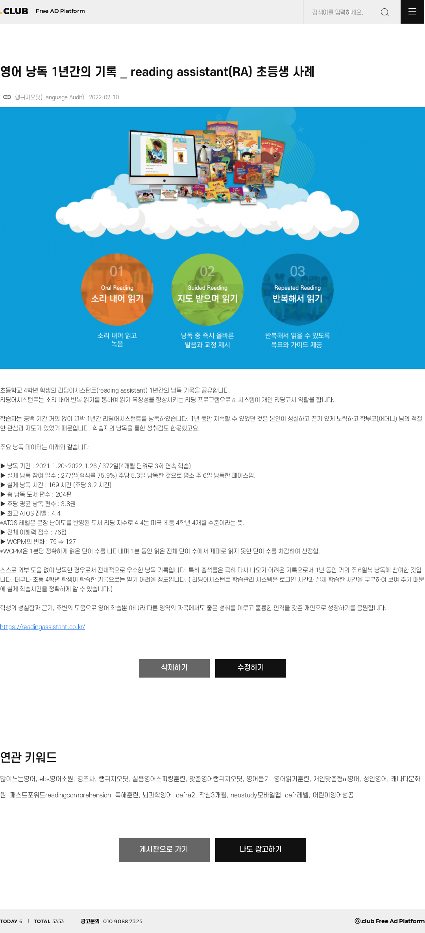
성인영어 (375, 779)
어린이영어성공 (333, 795)
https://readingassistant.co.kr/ (42, 627)
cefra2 (185, 795)
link (7, 97)
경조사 (86, 779)
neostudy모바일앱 (256, 795)
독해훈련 (127, 795)
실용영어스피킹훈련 (158, 779)
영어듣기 (258, 779)
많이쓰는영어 (17, 779)
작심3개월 (213, 795)
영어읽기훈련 (291, 779)
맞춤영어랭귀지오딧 (215, 779)
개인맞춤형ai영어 (336, 779)
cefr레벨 (297, 795)
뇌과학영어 (157, 795)
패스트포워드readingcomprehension (60, 795)
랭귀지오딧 (113, 779)
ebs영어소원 (56, 779)
